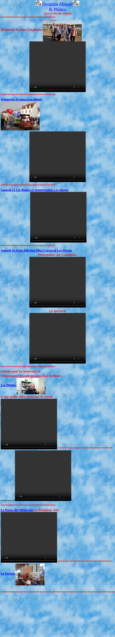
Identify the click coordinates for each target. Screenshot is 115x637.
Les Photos (23, 385)
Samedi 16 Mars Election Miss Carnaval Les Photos (36, 250)
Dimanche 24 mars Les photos (21, 99)
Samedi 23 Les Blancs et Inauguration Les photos (34, 190)
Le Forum (23, 573)
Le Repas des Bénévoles (17, 510)
